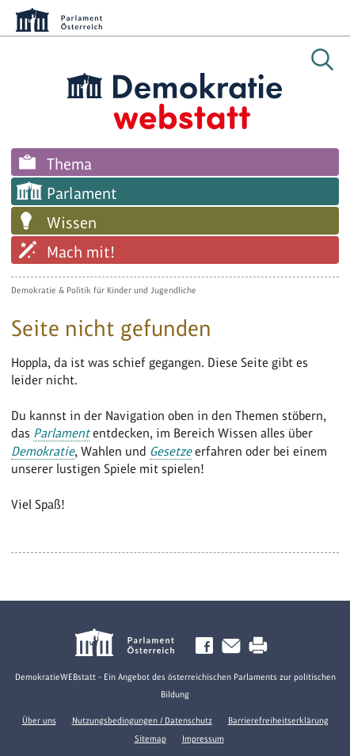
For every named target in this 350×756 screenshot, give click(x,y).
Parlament (82, 193)
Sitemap (150, 738)
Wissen (72, 222)
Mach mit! (81, 252)
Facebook (207, 646)
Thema (69, 164)
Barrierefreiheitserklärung (278, 720)
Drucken (261, 646)
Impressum (203, 738)
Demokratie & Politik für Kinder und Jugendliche (103, 290)
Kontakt (234, 646)
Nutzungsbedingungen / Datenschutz (142, 720)
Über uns (39, 720)
